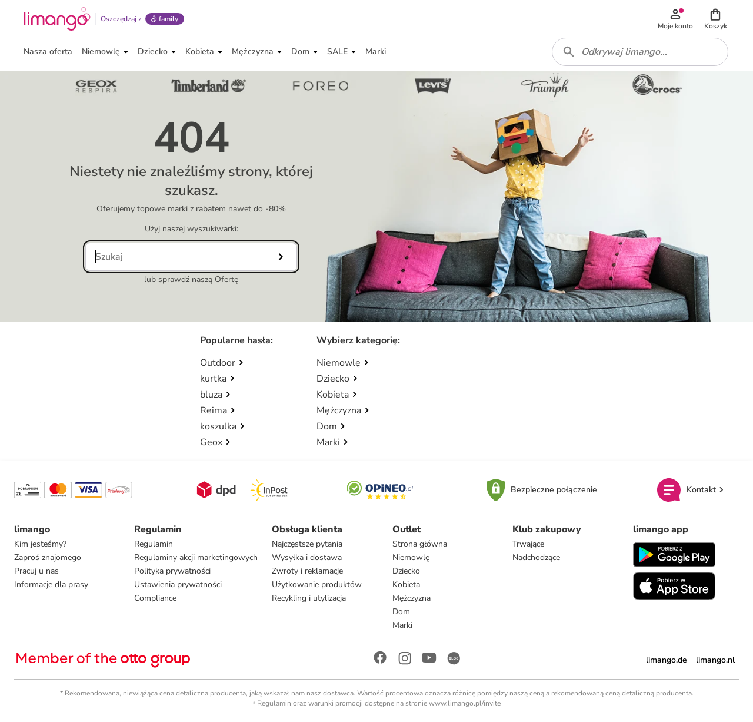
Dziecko (406, 571)
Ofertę (226, 279)
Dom (401, 611)
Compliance (155, 598)
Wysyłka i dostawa (307, 557)
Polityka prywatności (172, 571)
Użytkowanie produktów (317, 584)
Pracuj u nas (36, 571)
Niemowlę (410, 557)
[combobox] (640, 51)
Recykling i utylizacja (309, 598)
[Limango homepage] (57, 19)
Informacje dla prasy (51, 584)
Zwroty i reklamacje (307, 571)
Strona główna (419, 543)
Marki (402, 625)
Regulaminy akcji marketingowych (196, 557)
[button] (715, 19)
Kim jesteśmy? (40, 543)
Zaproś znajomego (47, 557)
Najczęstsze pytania (307, 543)
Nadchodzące (536, 557)
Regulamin (153, 543)
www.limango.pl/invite (465, 703)
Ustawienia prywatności (178, 584)
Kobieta (406, 584)
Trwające (528, 543)
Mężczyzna (411, 598)
